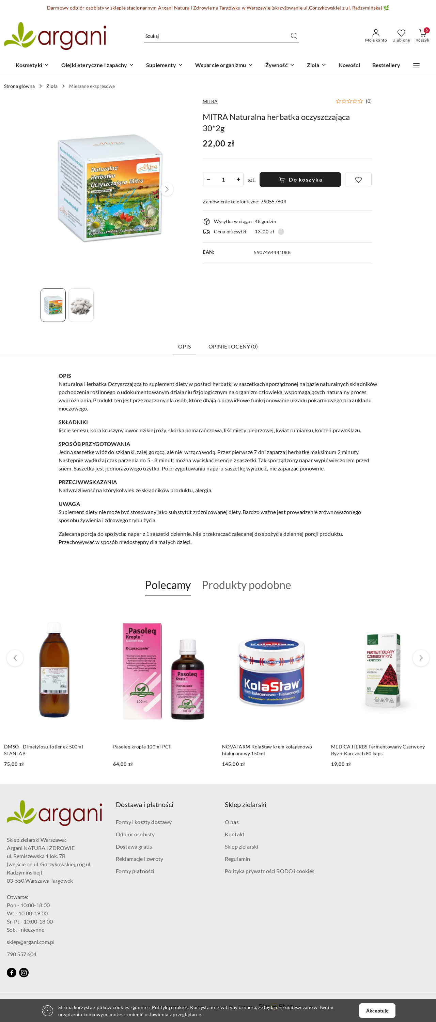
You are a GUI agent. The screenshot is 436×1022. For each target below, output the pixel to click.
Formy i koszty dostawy (144, 822)
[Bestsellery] (386, 65)
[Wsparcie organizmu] (224, 65)
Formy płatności (135, 871)
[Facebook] (11, 972)
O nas (232, 822)
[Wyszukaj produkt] (221, 36)
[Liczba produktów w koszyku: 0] (422, 36)
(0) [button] (369, 101)
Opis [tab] (184, 346)
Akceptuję (377, 1010)
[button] (416, 65)
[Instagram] (24, 972)
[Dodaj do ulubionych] (358, 179)
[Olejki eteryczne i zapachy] (98, 65)
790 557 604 (21, 954)
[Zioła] (316, 65)
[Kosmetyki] (32, 65)
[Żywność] (280, 65)
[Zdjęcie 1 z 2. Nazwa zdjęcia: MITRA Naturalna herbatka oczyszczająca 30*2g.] (53, 305)
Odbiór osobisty (135, 834)
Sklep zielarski (241, 846)
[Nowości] (349, 65)
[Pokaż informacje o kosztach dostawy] (281, 231)
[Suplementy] (164, 65)
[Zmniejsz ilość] (208, 179)
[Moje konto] (376, 36)
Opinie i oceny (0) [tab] (233, 346)
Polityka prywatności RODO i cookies (270, 871)
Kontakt (235, 834)
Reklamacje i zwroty (139, 858)
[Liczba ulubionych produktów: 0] (401, 36)
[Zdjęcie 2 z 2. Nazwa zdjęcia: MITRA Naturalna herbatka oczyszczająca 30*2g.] (81, 305)
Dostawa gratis (134, 846)
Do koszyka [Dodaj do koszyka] (301, 179)
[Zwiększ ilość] (238, 179)
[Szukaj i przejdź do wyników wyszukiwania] (294, 36)
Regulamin (237, 858)
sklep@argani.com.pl (30, 942)
